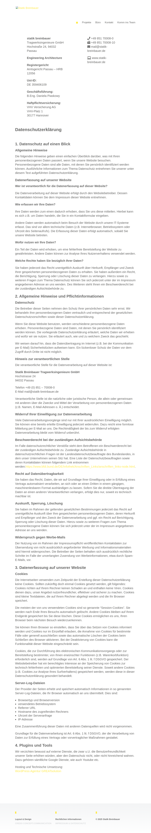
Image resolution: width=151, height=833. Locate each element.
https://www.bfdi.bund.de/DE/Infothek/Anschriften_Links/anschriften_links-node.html (80, 466)
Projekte (86, 22)
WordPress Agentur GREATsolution (38, 771)
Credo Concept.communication (33, 823)
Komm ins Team (126, 22)
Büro (98, 22)
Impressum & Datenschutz (70, 823)
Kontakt (109, 22)
